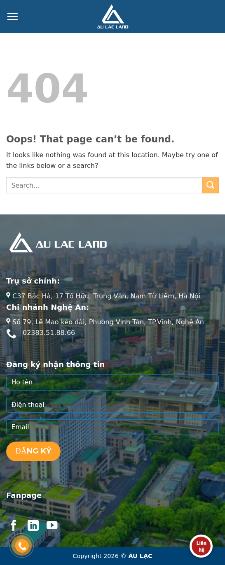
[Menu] (12, 16)
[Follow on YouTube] (52, 526)
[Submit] (210, 185)
